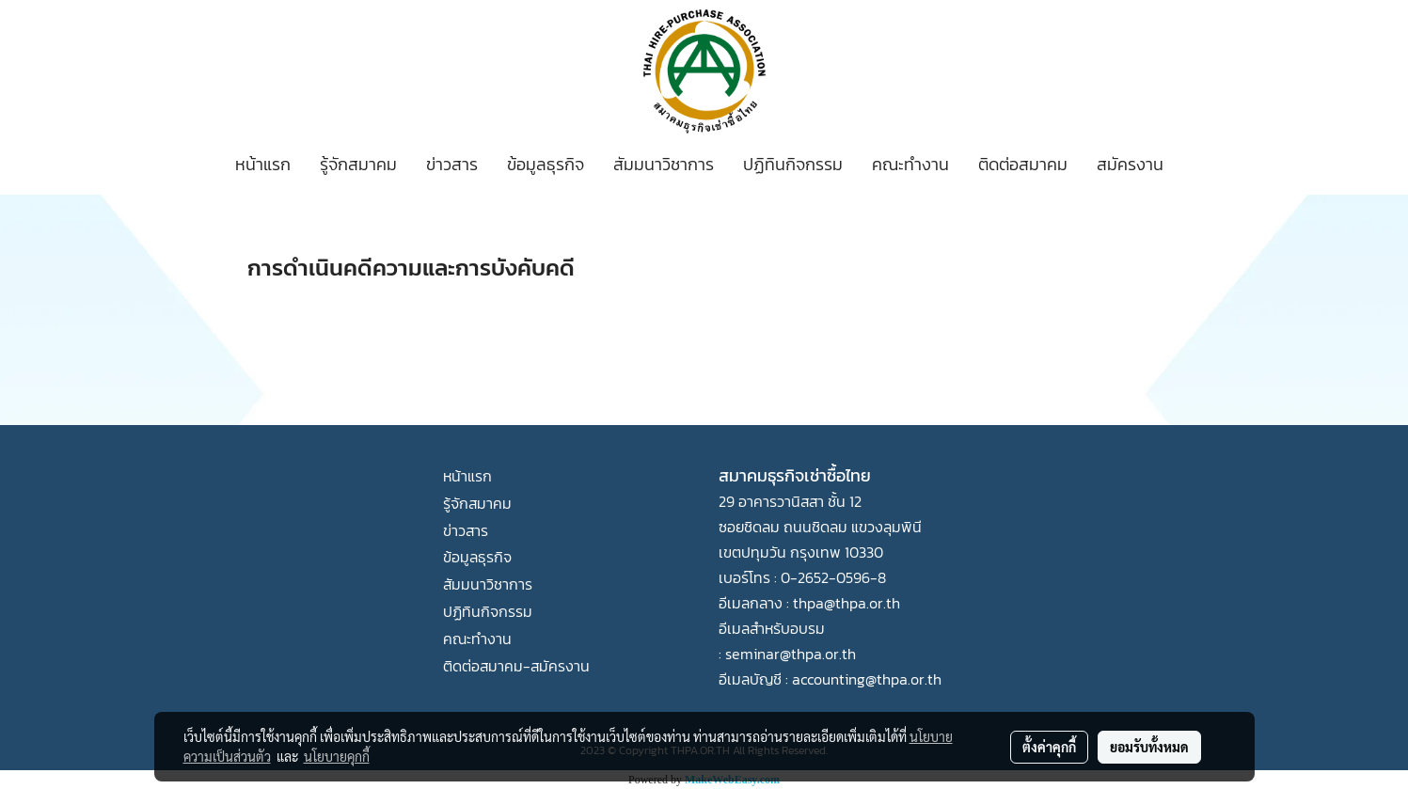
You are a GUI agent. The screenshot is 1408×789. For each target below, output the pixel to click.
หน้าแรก (263, 164)
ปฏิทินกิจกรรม (793, 164)
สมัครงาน (1130, 164)
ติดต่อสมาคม (1023, 164)
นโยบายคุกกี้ (337, 756)
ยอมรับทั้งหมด (1149, 746)
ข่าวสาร (452, 164)
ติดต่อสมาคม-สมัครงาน (516, 666)
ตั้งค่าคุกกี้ (1049, 746)
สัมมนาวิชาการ (663, 164)
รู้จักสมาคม (358, 164)
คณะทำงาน (910, 164)
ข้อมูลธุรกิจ (545, 164)
